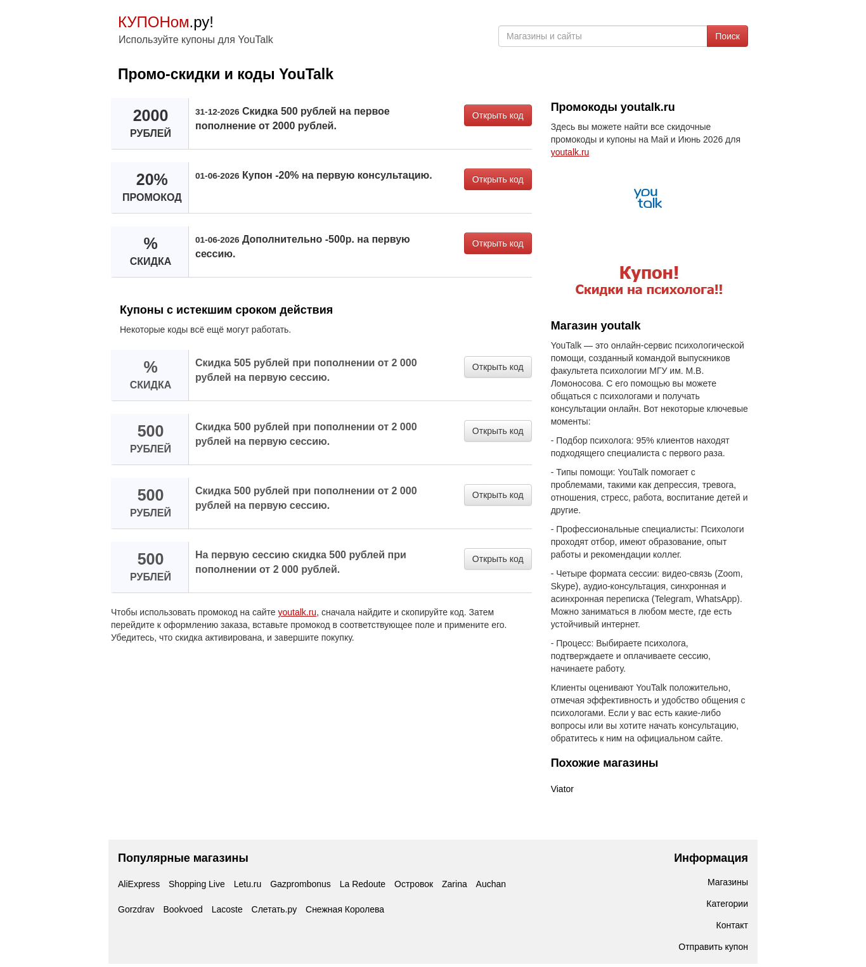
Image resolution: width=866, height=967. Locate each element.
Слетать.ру (274, 909)
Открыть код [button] (498, 115)
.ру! (166, 21)
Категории (727, 904)
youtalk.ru (297, 612)
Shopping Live (197, 884)
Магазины (728, 882)
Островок (413, 884)
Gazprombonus (300, 884)
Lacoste (227, 909)
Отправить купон (713, 947)
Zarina (454, 884)
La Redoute (362, 884)
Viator (562, 789)
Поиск (727, 36)
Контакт (732, 925)
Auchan (491, 884)
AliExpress (139, 884)
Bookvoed (182, 909)
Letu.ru (248, 884)
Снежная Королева (345, 909)
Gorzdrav (136, 909)
